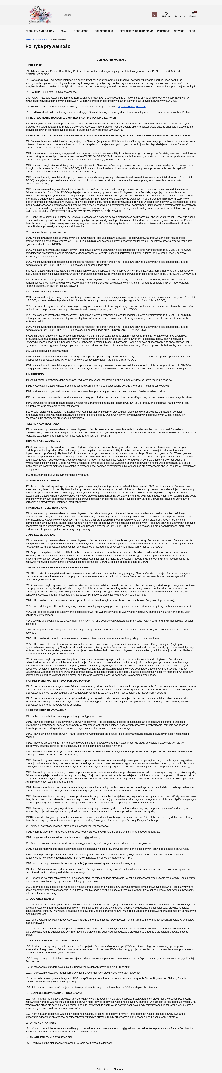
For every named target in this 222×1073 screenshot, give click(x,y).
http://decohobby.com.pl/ (132, 106)
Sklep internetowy (110, 1069)
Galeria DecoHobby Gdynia (36, 39)
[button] (154, 14)
